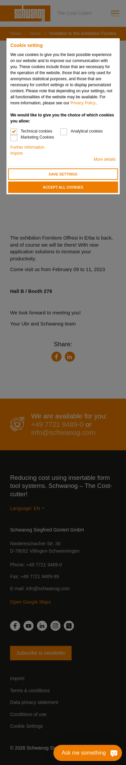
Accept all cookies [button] (63, 187)
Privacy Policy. (83, 103)
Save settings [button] (63, 174)
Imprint (16, 153)
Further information (27, 147)
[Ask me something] (87, 753)
